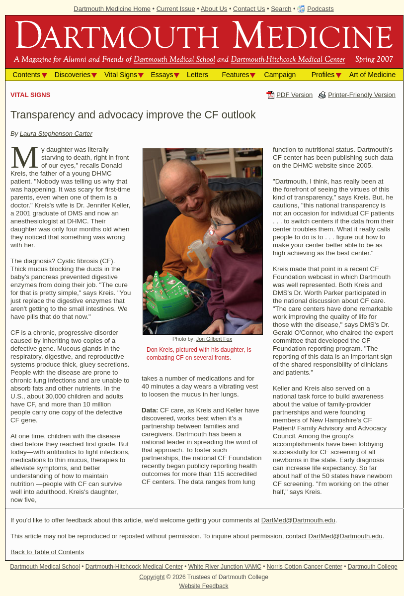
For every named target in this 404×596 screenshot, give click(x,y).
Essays (162, 75)
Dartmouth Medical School (45, 566)
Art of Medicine (372, 75)
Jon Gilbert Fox (214, 339)
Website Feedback (203, 586)
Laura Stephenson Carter (56, 133)
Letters (197, 75)
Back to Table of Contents (47, 552)
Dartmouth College (373, 566)
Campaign (280, 75)
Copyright (151, 577)
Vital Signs (120, 75)
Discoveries (72, 75)
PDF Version (294, 95)
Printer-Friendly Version (362, 95)
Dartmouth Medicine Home (112, 8)
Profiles (323, 75)
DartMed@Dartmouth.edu (298, 520)
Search (281, 8)
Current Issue (176, 8)
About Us (214, 8)
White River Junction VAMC (224, 566)
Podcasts (320, 8)
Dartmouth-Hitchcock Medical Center (134, 566)
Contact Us (249, 8)
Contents (26, 75)
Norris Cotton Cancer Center (304, 566)
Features (235, 75)
